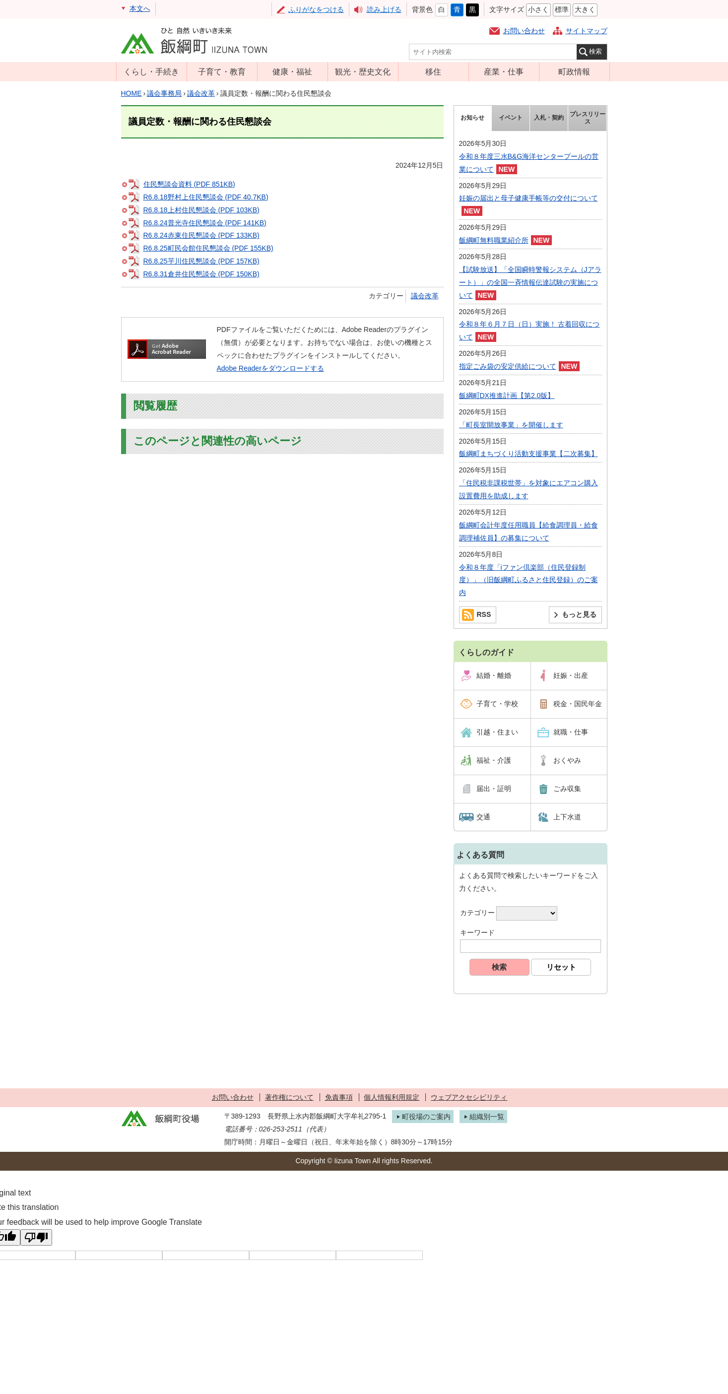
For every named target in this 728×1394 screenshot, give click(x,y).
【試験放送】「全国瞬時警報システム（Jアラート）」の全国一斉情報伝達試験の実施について (530, 282)
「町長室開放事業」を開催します (511, 425)
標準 (562, 9)
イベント (511, 117)
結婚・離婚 (493, 675)
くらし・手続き (151, 71)
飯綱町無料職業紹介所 (494, 240)
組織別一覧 (486, 1117)
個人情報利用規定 (391, 1097)
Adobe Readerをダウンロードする (270, 368)
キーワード (477, 932)
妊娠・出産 (570, 675)
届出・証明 (493, 789)
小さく (538, 9)
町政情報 (574, 71)
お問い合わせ (524, 31)
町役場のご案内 (426, 1117)
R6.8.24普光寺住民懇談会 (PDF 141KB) (204, 223)
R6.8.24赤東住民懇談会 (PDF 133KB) (201, 235)
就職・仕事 (570, 732)
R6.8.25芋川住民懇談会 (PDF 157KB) (201, 261)
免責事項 (339, 1097)
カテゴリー (477, 913)
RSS (484, 614)
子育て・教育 (222, 71)
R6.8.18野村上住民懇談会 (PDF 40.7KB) (205, 197)
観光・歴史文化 (363, 71)
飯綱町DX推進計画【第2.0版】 (507, 395)
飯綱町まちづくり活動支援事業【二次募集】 (528, 454)
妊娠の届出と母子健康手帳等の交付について (528, 198)
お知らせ (472, 117)
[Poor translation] (36, 1237)
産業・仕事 (504, 71)
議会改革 (201, 93)
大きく (585, 9)
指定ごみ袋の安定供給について (507, 366)
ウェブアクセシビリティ (469, 1097)
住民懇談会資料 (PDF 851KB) (189, 184)
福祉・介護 (493, 760)
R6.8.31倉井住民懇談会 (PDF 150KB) (201, 274)
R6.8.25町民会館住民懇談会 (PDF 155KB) (208, 248)
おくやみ (567, 760)
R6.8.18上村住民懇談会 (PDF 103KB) (201, 210)
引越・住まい (497, 732)
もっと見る (579, 614)
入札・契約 (549, 117)
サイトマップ (586, 31)
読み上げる (384, 9)
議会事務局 (164, 93)
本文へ (140, 8)
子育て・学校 (497, 704)
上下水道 (567, 817)
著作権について (289, 1097)
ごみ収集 (567, 789)
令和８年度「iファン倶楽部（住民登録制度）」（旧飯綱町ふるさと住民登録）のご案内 (528, 580)
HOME (131, 93)
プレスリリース (587, 118)
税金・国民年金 (577, 704)
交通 (483, 817)
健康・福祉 (292, 71)
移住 (433, 71)
